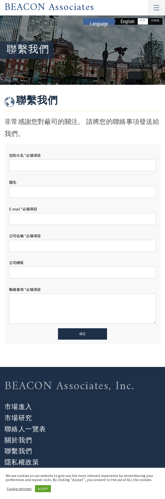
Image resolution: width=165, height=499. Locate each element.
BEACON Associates (49, 8)
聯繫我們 (18, 451)
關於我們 (18, 440)
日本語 (155, 20)
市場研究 (18, 418)
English (127, 21)
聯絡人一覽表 (25, 429)
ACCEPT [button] (43, 488)
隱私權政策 (22, 462)
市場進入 (18, 407)
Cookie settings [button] (19, 489)
